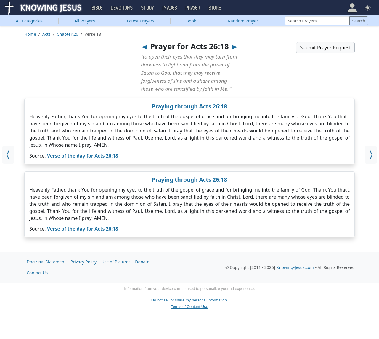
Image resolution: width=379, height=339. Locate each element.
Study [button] (147, 8)
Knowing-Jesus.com (295, 267)
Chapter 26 (67, 34)
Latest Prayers (140, 21)
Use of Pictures (115, 262)
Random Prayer (243, 21)
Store (215, 8)
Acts (46, 34)
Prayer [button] (193, 8)
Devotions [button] (122, 8)
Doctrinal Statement (46, 262)
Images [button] (170, 8)
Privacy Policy (83, 262)
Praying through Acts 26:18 (189, 106)
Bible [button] (97, 8)
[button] (352, 7)
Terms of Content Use (189, 306)
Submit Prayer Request (325, 47)
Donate (142, 262)
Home (30, 34)
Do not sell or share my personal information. (189, 300)
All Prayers (85, 21)
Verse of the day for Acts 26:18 (82, 156)
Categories (29, 21)
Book (191, 21)
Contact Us (37, 272)
